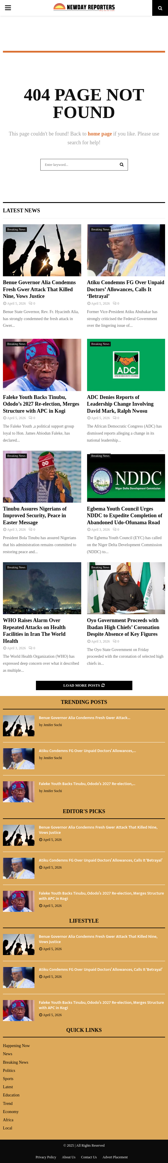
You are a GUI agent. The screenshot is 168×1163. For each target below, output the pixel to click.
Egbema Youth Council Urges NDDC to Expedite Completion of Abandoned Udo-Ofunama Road (124, 515)
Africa (8, 1120)
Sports (8, 1079)
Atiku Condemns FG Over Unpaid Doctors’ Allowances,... (87, 750)
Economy (11, 1112)
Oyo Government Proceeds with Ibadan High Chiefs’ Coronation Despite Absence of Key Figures (123, 627)
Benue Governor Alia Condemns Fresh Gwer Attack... (84, 717)
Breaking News (16, 229)
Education (11, 1095)
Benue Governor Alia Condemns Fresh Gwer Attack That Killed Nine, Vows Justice (39, 289)
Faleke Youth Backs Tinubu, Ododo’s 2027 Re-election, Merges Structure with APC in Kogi (41, 404)
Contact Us (89, 1157)
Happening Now (16, 1046)
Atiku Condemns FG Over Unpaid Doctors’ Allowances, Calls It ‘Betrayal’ (125, 289)
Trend (8, 1103)
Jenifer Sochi (53, 725)
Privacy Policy (46, 1157)
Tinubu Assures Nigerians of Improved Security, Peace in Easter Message (35, 515)
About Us (68, 1157)
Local (7, 1128)
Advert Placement (115, 1157)
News (7, 1054)
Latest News (21, 210)
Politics (9, 1070)
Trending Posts (84, 702)
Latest (8, 1087)
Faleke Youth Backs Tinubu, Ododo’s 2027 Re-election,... (87, 783)
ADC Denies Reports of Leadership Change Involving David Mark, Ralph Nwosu (120, 404)
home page (100, 134)
